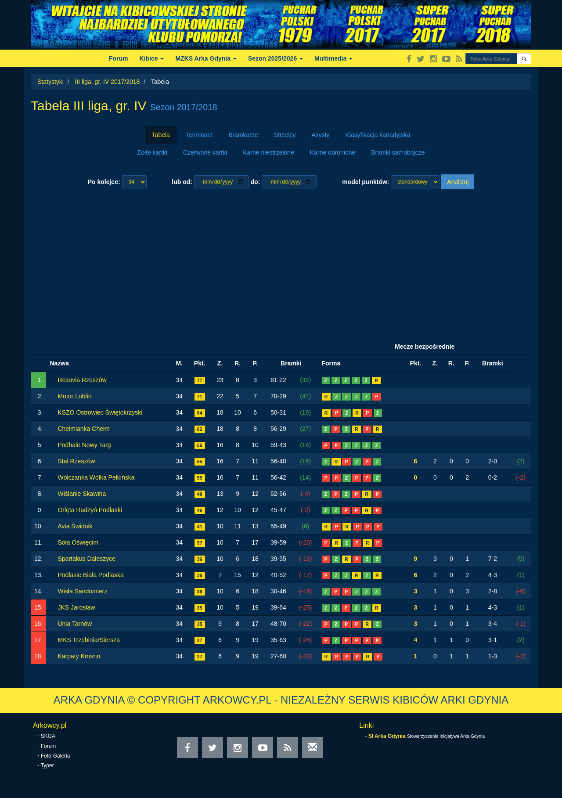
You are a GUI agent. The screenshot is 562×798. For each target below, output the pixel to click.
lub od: (182, 181)
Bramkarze (243, 134)
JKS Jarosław (76, 607)
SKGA (48, 736)
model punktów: (365, 181)
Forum (118, 58)
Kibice (152, 58)
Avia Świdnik (75, 526)
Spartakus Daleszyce (86, 558)
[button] (524, 58)
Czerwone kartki (205, 152)
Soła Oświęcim (78, 542)
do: (255, 181)
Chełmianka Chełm (83, 428)
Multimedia (333, 58)
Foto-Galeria (55, 756)
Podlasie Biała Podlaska (90, 574)
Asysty (320, 134)
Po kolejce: (104, 181)
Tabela (161, 134)
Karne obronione (333, 152)
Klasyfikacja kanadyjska (378, 134)
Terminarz (199, 134)
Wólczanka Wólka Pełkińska (96, 477)
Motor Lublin (74, 396)
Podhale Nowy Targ (84, 444)
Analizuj (457, 181)
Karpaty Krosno (79, 656)
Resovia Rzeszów (82, 379)
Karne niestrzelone (268, 152)
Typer (47, 765)
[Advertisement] (281, 263)
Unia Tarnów (75, 623)
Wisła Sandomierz (82, 591)
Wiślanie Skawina (82, 493)
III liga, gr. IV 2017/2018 (107, 81)
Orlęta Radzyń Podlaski (90, 509)
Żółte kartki (152, 152)
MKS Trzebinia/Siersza (89, 639)
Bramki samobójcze (398, 152)
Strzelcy (285, 134)
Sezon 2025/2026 (275, 58)
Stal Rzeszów (76, 461)
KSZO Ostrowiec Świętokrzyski (100, 412)
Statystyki (50, 81)
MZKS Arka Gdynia (205, 58)
